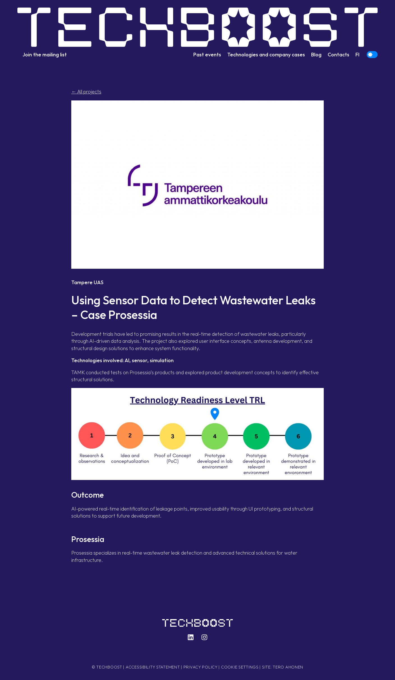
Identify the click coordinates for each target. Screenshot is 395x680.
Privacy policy (200, 667)
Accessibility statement (153, 667)
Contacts (338, 54)
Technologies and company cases (266, 54)
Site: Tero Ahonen (282, 667)
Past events (207, 54)
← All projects (86, 91)
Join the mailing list (44, 54)
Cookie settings (240, 667)
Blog (316, 54)
